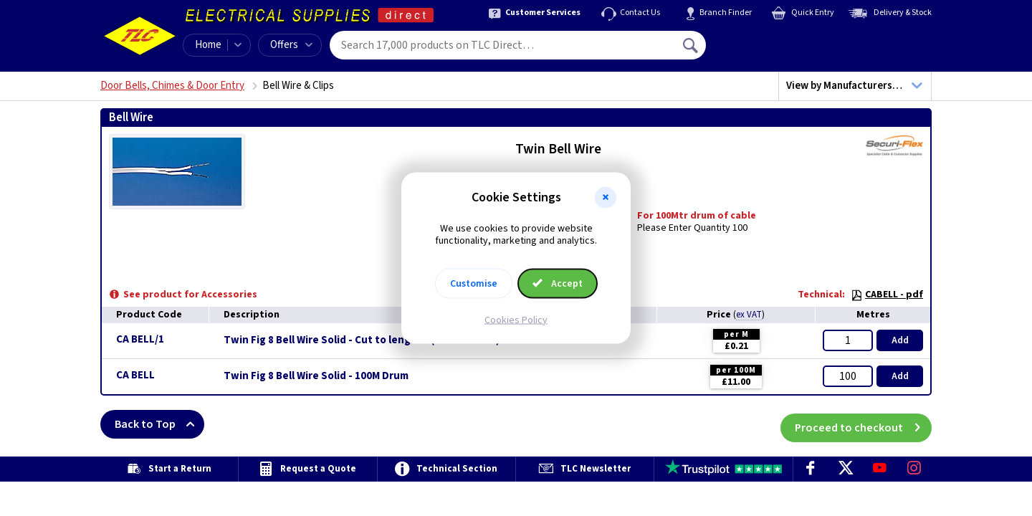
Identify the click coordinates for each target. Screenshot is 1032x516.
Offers (291, 44)
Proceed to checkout (863, 424)
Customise (473, 283)
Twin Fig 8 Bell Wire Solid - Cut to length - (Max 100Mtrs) (362, 340)
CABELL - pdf (887, 294)
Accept (557, 283)
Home (208, 44)
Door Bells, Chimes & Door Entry (172, 85)
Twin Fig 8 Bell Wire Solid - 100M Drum (316, 376)
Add (900, 340)
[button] (605, 198)
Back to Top (159, 424)
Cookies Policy (516, 319)
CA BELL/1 (140, 339)
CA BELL (135, 375)
